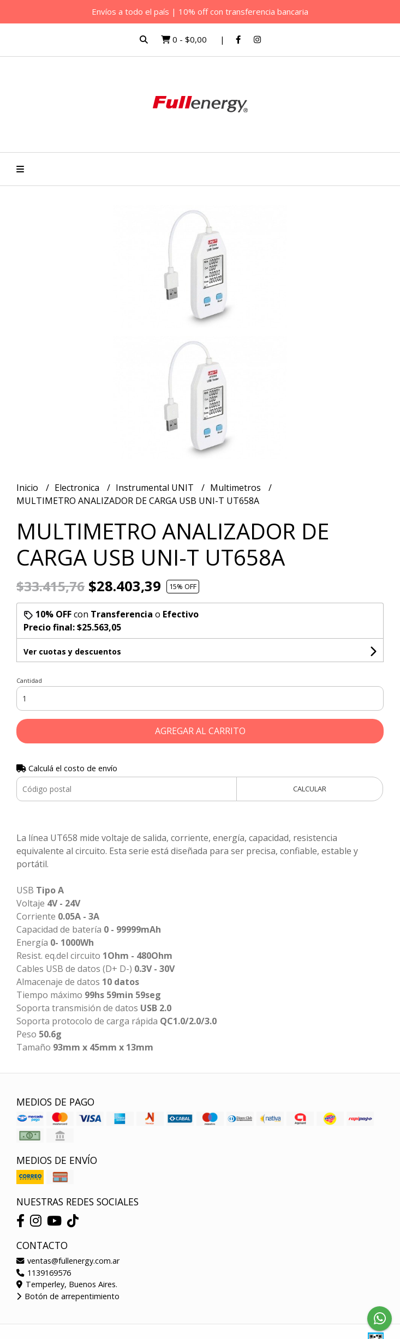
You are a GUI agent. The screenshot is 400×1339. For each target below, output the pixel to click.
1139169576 (43, 1273)
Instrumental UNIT (156, 488)
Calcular (309, 789)
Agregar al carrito (200, 731)
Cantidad (29, 680)
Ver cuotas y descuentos (72, 651)
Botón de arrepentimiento (68, 1296)
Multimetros (236, 488)
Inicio (28, 488)
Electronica (78, 488)
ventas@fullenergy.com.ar (68, 1261)
